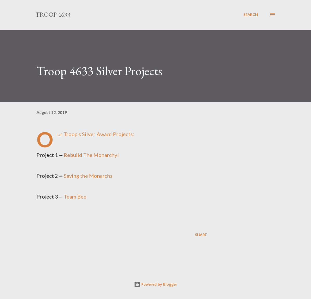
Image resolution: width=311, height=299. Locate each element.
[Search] (250, 14)
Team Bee (75, 196)
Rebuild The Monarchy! (91, 155)
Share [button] (201, 234)
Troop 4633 (53, 14)
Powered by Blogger (155, 284)
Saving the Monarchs (88, 176)
